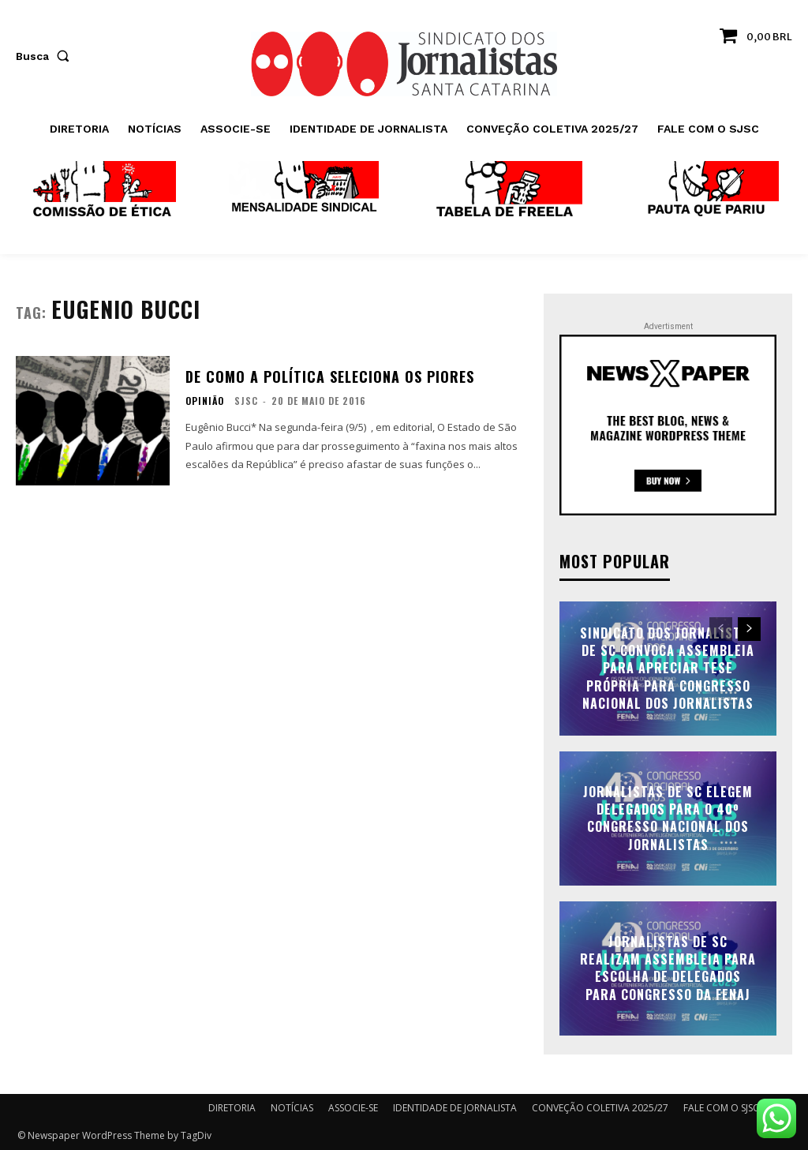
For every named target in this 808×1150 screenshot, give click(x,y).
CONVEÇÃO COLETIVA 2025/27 (600, 1107)
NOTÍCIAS (292, 1107)
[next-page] (749, 629)
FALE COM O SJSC (721, 1107)
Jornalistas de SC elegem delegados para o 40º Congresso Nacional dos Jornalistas (668, 818)
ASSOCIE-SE (353, 1107)
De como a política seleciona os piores (329, 376)
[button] (46, 56)
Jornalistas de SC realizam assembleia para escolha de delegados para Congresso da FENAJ (668, 968)
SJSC (246, 400)
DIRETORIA (232, 1107)
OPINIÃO (204, 401)
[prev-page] (720, 629)
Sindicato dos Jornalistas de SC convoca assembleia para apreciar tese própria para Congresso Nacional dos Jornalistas (668, 669)
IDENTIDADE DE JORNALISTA (455, 1107)
